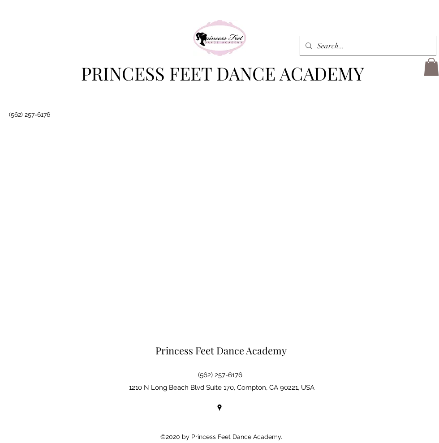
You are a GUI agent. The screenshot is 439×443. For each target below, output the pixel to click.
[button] (431, 67)
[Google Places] (219, 407)
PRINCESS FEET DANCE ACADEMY (222, 73)
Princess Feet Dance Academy (221, 350)
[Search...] (367, 46)
